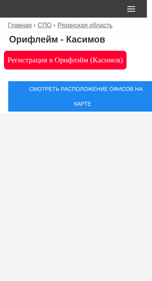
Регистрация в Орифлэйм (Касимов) (65, 60)
